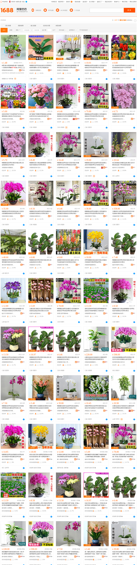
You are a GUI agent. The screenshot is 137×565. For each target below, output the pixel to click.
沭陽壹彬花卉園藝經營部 (35, 410)
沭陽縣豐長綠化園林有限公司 (91, 313)
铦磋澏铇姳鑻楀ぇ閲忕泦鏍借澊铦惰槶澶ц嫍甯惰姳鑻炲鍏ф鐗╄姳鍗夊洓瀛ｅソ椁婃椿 (40, 504)
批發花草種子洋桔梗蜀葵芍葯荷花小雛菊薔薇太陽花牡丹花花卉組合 (13, 115)
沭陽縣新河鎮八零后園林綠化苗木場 (63, 362)
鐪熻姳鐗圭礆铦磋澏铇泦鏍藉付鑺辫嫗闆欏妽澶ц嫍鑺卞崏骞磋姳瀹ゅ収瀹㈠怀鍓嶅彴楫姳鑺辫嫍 (40, 553)
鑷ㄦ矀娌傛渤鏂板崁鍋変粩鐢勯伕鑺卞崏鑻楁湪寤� (63, 459)
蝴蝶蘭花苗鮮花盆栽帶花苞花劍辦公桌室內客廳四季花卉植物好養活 (96, 164)
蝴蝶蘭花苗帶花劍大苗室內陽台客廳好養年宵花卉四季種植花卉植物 (68, 164)
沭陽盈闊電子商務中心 (118, 216)
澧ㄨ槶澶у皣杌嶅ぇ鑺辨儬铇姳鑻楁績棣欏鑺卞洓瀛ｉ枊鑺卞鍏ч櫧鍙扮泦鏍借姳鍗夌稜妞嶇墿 (96, 553)
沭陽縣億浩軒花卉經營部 (35, 167)
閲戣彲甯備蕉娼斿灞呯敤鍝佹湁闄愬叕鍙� (8, 70)
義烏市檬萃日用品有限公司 (118, 265)
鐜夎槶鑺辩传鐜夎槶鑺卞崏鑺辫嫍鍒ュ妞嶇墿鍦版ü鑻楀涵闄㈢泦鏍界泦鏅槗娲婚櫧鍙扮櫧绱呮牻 (96, 456)
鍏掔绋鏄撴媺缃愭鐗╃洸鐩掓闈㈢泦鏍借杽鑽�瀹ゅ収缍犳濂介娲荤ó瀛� (13, 67)
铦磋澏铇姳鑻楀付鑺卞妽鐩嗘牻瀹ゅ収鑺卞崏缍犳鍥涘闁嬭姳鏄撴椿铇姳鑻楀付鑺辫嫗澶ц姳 (68, 553)
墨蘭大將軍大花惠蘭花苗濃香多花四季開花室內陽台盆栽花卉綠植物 (40, 407)
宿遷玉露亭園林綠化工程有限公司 (63, 313)
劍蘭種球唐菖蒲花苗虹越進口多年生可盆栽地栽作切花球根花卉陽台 (68, 261)
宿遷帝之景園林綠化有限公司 (63, 119)
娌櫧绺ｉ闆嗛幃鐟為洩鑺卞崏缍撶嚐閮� (35, 508)
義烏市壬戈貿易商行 (118, 167)
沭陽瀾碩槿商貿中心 (91, 119)
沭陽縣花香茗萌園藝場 (8, 119)
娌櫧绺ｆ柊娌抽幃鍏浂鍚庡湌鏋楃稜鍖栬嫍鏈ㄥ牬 (118, 508)
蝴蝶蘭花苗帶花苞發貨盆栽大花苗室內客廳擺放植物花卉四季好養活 (13, 212)
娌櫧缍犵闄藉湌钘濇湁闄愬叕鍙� (8, 556)
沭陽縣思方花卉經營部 (35, 265)
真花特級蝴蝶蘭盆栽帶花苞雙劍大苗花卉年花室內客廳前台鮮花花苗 (123, 358)
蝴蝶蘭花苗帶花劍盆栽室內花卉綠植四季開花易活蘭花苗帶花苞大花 (13, 407)
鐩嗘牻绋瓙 (13, 73)
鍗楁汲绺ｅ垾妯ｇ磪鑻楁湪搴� (35, 556)
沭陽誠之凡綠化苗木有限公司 (91, 410)
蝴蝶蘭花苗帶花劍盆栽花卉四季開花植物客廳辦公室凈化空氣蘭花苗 (40, 66)
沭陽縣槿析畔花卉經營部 (8, 362)
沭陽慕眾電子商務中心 (63, 265)
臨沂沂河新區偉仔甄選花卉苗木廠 (8, 313)
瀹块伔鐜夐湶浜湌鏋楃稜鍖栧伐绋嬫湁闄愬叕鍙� (118, 459)
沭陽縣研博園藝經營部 (91, 167)
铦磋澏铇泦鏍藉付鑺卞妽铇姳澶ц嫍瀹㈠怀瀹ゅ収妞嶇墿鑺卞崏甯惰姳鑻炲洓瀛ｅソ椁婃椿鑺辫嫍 (123, 456)
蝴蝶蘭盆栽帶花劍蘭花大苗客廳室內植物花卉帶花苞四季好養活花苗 (96, 66)
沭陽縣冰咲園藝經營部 (63, 216)
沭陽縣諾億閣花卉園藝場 (35, 216)
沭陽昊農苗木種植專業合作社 (8, 216)
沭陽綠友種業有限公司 (118, 70)
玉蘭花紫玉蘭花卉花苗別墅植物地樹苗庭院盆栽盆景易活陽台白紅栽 (40, 309)
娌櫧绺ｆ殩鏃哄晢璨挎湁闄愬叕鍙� (118, 556)
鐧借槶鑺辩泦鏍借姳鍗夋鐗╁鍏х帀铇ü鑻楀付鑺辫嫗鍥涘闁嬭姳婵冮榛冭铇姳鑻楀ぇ (13, 553)
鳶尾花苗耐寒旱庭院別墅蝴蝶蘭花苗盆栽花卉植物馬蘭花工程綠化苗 (96, 309)
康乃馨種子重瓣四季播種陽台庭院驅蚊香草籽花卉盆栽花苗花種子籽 (40, 115)
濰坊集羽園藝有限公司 (8, 265)
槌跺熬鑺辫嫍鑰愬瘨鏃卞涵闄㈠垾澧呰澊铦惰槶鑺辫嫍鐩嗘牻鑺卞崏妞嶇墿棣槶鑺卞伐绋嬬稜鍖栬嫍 (13, 504)
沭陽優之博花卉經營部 (35, 362)
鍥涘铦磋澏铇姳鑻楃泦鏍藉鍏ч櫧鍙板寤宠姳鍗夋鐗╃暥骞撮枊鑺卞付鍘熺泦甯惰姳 (40, 456)
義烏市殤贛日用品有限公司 (8, 459)
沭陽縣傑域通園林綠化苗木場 (35, 70)
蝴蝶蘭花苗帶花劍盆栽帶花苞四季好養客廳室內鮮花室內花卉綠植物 (13, 261)
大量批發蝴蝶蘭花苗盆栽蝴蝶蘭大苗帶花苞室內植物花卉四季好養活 (13, 309)
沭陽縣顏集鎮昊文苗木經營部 (118, 119)
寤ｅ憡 (23, 67)
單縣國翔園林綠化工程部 (118, 410)
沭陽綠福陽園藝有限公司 (91, 362)
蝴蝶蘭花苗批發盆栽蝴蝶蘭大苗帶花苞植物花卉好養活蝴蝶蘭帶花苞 (68, 115)
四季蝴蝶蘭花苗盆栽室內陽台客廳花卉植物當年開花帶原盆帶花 (96, 261)
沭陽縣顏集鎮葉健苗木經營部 (91, 70)
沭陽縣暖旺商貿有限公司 (63, 410)
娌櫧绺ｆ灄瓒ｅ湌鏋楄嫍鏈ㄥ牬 (35, 459)
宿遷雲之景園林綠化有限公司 (63, 70)
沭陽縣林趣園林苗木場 (91, 265)
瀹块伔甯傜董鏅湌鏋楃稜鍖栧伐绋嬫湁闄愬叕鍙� (91, 459)
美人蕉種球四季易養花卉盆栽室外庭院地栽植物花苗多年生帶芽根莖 (123, 66)
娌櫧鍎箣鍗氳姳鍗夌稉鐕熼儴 (91, 508)
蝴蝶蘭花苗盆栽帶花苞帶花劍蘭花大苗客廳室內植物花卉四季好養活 (40, 212)
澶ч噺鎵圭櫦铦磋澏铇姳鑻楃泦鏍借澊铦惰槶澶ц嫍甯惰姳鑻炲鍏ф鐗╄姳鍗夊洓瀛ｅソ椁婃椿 (68, 456)
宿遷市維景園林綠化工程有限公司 (35, 313)
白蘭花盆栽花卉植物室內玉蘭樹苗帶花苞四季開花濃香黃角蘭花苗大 (96, 358)
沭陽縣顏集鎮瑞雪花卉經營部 (118, 313)
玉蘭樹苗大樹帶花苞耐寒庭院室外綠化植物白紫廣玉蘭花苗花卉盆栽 (123, 212)
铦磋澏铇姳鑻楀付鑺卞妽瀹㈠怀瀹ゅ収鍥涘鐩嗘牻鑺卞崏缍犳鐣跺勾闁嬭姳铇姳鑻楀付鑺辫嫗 (68, 504)
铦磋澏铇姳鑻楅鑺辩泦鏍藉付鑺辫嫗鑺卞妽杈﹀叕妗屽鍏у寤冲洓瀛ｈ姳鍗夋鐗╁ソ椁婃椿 (123, 553)
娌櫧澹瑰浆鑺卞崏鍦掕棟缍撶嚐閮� (91, 556)
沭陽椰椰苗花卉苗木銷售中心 (63, 167)
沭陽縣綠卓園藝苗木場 (8, 167)
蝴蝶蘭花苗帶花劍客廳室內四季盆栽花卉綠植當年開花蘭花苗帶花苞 (13, 358)
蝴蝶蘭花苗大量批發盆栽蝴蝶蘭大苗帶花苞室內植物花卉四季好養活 (68, 66)
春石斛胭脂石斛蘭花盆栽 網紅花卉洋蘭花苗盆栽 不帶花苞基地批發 (123, 164)
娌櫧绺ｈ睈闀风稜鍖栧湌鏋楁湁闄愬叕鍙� (8, 508)
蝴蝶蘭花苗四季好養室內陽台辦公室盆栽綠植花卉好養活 (123, 115)
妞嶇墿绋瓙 (5, 73)
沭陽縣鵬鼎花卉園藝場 (8, 410)
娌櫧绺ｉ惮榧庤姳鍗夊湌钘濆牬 (63, 556)
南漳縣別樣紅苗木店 (118, 362)
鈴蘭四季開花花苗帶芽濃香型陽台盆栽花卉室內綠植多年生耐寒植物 (96, 407)
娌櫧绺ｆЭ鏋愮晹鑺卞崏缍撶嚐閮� (63, 508)
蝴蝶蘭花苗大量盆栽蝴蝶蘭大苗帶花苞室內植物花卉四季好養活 (40, 164)
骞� (23, 70)
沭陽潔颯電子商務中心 (91, 216)
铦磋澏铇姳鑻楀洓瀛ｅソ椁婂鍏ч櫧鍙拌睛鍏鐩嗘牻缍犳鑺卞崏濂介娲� (96, 504)
